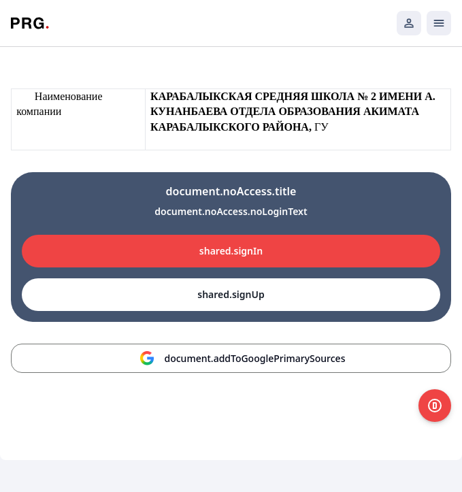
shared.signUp (230, 294)
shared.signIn (231, 250)
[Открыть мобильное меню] (439, 23)
